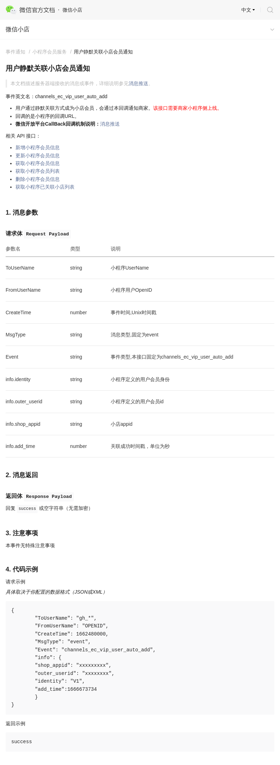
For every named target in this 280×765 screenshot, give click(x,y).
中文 (246, 10)
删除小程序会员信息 (37, 179)
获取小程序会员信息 (37, 163)
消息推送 (138, 83)
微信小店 (18, 29)
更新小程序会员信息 (37, 155)
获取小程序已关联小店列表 (44, 187)
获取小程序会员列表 (37, 171)
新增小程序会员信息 (37, 147)
